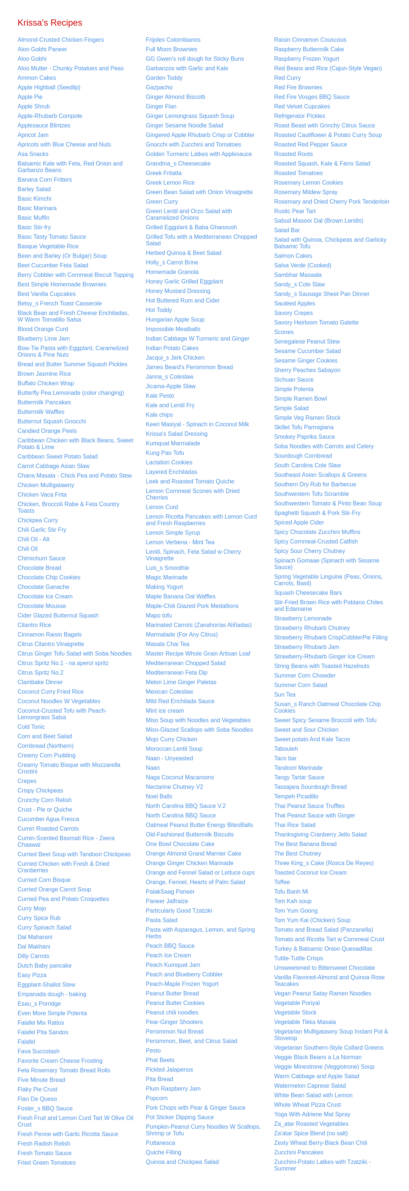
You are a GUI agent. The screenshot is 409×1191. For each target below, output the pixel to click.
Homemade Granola (172, 272)
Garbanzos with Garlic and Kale (187, 68)
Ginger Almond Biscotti (175, 97)
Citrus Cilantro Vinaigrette (51, 644)
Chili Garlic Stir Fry (42, 530)
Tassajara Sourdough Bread (310, 787)
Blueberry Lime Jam (44, 338)
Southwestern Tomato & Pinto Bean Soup (328, 503)
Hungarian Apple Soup (175, 319)
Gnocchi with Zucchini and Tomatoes (193, 144)
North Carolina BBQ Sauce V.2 (186, 806)
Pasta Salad (161, 920)
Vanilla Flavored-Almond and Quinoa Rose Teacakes (329, 980)
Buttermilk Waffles (41, 412)
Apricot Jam (33, 135)
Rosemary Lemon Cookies (308, 182)
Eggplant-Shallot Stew (46, 985)
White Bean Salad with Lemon (313, 1095)
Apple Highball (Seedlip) (49, 87)
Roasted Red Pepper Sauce (310, 144)
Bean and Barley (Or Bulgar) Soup (62, 256)
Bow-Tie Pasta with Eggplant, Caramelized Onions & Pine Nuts (73, 351)
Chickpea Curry (38, 520)
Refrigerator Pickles (300, 116)
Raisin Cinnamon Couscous (310, 40)
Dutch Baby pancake (45, 965)
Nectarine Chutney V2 (174, 787)
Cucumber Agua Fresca (48, 819)
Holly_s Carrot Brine (172, 262)
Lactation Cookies (169, 462)
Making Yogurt (164, 587)
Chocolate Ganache (43, 587)
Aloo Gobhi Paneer (42, 49)
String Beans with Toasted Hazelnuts (321, 666)
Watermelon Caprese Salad (310, 1086)
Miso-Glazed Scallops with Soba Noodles (199, 730)
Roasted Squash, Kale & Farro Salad (322, 163)
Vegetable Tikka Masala (305, 1022)
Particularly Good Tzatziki (179, 911)
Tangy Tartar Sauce (299, 777)
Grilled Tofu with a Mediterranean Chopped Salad (201, 240)
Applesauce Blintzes (44, 125)
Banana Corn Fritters (45, 180)
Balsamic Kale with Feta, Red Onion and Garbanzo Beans (70, 166)
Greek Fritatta (164, 173)
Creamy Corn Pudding (46, 755)
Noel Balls (159, 796)
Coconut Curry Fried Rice (51, 692)
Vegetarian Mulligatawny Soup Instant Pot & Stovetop (331, 1034)
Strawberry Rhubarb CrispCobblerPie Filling (331, 637)
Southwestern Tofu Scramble (311, 494)
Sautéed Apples (294, 303)
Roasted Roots (293, 154)
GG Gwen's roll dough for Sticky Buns (195, 59)
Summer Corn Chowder (305, 675)
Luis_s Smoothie (167, 568)
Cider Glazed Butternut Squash (58, 615)
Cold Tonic (31, 727)
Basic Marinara (37, 208)
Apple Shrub (34, 106)
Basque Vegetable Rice (48, 246)
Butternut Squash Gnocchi (52, 421)
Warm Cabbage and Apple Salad (316, 1076)
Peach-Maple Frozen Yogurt (182, 984)
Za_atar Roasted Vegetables (311, 1124)
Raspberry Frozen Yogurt (306, 59)
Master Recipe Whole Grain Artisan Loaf (198, 653)
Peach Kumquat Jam (173, 965)
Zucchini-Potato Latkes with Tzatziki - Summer (322, 1165)
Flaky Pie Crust (37, 1089)
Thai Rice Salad (295, 825)
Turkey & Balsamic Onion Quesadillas (323, 949)
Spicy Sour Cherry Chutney (309, 551)
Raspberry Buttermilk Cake (309, 49)
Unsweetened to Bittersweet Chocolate (324, 968)
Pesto (153, 1050)
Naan (153, 768)
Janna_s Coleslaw (169, 377)
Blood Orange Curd (43, 329)
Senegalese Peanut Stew (307, 341)
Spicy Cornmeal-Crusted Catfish (316, 541)
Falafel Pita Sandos (43, 1032)
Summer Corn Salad (300, 685)
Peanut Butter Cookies (175, 1003)
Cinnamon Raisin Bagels (50, 634)
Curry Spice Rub (39, 918)
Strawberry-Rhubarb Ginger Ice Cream (324, 656)
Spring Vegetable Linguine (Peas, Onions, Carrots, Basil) (328, 580)
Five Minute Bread (41, 1080)
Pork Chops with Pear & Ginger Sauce (195, 1108)
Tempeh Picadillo (296, 796)
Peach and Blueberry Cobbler (184, 974)
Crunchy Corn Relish (45, 800)
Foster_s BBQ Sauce (45, 1108)
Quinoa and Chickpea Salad (182, 1162)
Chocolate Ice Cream (45, 596)
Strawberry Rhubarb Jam (306, 647)
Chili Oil (28, 549)
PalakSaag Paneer (170, 891)
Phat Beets (160, 1060)
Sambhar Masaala (298, 275)
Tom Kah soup (293, 901)
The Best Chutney (297, 853)
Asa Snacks (33, 154)
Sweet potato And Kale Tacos (312, 739)
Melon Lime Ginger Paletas (181, 682)
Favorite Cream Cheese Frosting (60, 1061)
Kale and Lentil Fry (170, 405)
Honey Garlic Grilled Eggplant (184, 281)
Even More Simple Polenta (52, 1013)
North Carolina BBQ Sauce (181, 815)
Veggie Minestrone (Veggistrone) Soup (324, 1067)
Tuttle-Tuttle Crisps (298, 958)
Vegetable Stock (295, 1012)
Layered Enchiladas (171, 472)
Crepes (27, 781)
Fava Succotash (39, 1051)
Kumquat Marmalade (173, 443)
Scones (284, 332)
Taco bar (285, 758)
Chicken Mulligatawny (46, 485)
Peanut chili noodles (172, 1012)
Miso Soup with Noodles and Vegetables (198, 720)
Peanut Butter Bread (172, 993)
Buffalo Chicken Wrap (46, 383)
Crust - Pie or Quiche (45, 809)
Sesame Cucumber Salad (307, 351)
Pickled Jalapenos (169, 1069)
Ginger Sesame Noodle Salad (184, 125)
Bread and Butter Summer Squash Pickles (72, 364)
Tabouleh (286, 749)
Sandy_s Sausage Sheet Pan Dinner (322, 294)
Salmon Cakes (293, 256)
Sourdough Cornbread (303, 456)
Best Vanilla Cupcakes (47, 294)
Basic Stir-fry (34, 227)
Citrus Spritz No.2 (40, 672)
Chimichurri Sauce (42, 558)
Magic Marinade (166, 577)
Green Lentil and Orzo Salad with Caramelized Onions (189, 214)
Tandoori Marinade (298, 768)
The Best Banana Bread (305, 844)
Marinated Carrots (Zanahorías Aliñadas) (199, 625)
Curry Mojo (32, 908)
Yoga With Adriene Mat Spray (312, 1114)
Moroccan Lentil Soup (174, 749)
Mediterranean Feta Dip (176, 672)
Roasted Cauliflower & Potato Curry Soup (328, 135)
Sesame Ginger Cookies (306, 360)
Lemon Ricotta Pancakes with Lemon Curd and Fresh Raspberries (201, 519)
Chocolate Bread (39, 568)
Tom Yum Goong (296, 911)
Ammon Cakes (37, 78)
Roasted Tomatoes (298, 173)
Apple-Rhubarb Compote (50, 116)
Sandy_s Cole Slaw (299, 284)
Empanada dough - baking (52, 994)
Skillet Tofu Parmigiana (304, 427)
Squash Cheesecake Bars (308, 593)
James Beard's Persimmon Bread (189, 367)
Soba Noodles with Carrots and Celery (324, 446)
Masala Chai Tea (167, 644)
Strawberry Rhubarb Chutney (312, 628)
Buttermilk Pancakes (44, 402)
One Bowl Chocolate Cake (180, 844)
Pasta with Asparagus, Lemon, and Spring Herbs (200, 933)
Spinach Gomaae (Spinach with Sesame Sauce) (326, 563)
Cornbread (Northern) (46, 746)
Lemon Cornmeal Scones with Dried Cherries (192, 494)
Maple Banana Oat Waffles (180, 596)
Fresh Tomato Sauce (44, 1153)
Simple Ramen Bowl (300, 399)
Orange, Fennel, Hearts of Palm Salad (195, 882)
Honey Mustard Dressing (178, 291)
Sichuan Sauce (294, 379)
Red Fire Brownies (298, 87)
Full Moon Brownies (171, 49)
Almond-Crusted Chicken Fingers (61, 40)
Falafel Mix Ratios (41, 1023)
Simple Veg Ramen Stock (307, 418)
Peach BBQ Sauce (170, 946)
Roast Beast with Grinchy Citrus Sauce (324, 125)
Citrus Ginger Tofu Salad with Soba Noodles (75, 653)
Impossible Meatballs (173, 329)
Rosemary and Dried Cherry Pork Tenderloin (332, 201)
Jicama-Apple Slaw (171, 386)
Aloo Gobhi (32, 59)
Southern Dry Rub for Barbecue (315, 484)
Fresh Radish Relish (44, 1143)
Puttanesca (160, 1143)
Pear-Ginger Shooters (174, 1022)
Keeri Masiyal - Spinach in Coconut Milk (197, 424)
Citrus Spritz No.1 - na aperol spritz (63, 663)
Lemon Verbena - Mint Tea (180, 542)
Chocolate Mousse (42, 606)
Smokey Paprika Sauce (304, 437)
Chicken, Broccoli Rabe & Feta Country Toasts (68, 507)
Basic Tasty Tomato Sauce (52, 237)
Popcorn (157, 1098)
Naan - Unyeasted (169, 758)
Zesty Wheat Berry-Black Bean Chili (320, 1143)
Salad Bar (287, 230)
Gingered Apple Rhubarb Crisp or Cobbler (200, 135)
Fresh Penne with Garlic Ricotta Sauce (68, 1134)
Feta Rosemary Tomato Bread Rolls (64, 1070)
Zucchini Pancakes (298, 1152)
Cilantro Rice (34, 625)
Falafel (26, 1042)
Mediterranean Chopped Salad (186, 663)
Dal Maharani (35, 937)
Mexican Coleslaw (169, 692)
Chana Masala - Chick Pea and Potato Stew (75, 475)
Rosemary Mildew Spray (306, 192)
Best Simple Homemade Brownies (62, 284)
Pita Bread (159, 1079)
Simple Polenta (294, 389)
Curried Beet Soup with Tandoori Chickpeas (74, 854)
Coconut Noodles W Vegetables (59, 701)
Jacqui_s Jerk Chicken (175, 358)
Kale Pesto (160, 396)
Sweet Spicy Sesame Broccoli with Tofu (325, 720)
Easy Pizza (32, 975)
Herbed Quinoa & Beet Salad (183, 253)
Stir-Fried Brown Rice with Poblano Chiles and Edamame (328, 605)
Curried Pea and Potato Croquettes (63, 899)
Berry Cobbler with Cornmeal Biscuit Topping (76, 275)
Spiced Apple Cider (299, 522)
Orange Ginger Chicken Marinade (189, 863)
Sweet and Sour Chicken (306, 730)
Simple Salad (291, 408)
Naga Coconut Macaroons (180, 777)
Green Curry (162, 201)
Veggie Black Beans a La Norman (318, 1057)
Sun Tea (284, 694)
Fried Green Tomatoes (47, 1163)
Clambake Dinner (40, 682)
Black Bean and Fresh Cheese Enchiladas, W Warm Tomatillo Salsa (73, 316)
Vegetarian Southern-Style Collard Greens (329, 1048)
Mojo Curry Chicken (171, 739)
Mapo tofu (159, 615)
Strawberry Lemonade (303, 618)
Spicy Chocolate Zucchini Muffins (317, 532)
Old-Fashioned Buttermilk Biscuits (190, 834)
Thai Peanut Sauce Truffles (309, 806)
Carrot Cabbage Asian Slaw (54, 466)
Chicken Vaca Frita (42, 494)
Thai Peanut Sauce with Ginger (314, 815)
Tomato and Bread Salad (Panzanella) (323, 930)
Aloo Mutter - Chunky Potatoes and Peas (71, 68)
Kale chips (159, 415)
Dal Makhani (34, 946)
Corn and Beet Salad (45, 736)
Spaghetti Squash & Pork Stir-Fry (317, 513)
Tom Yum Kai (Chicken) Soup (312, 920)
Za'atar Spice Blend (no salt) (311, 1133)
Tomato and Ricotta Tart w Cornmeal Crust (329, 939)
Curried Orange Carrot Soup (54, 889)
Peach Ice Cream (168, 955)
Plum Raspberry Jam (173, 1089)
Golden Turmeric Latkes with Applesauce (199, 154)
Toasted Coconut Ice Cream (310, 872)
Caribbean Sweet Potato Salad (58, 456)
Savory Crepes (293, 313)
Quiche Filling (163, 1152)
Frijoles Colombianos (173, 40)
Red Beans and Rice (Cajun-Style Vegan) (328, 68)
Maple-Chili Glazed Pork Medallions (192, 606)
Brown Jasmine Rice (44, 374)
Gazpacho (159, 87)
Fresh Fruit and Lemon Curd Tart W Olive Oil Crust (75, 1121)
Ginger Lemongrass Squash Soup (190, 116)
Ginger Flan (161, 106)
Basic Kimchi (34, 199)
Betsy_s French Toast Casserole (60, 303)
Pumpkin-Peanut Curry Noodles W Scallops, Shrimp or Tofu (203, 1130)
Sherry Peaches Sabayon (307, 370)
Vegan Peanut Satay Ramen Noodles (322, 993)
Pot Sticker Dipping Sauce (180, 1117)
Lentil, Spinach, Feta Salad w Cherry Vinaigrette (193, 555)
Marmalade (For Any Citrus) (182, 634)
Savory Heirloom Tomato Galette (316, 322)
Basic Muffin (33, 218)
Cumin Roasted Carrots (48, 828)
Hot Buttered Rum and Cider (183, 300)
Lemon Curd (162, 507)
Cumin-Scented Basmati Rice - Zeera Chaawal (66, 841)
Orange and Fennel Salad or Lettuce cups (200, 872)
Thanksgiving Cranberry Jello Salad (320, 834)
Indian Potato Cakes (172, 348)
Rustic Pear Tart (295, 211)
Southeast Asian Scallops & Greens (320, 475)
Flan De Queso (37, 1099)
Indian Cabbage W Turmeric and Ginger (197, 338)
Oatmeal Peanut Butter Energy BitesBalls (199, 825)
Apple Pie (30, 97)
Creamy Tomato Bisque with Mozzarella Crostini (69, 768)
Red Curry (287, 78)
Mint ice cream (165, 711)
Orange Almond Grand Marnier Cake (193, 853)
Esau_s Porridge (39, 1004)
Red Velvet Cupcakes (302, 106)
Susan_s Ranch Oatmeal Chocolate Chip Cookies (327, 707)
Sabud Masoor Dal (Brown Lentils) (319, 221)
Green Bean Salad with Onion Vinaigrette (199, 192)
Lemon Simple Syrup (173, 533)
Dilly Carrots (33, 956)
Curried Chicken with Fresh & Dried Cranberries (63, 867)
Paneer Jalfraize (167, 901)
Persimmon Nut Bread (174, 1031)
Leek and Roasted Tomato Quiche (190, 481)
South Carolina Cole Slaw (307, 465)
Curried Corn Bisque (44, 880)
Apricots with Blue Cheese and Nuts (64, 144)
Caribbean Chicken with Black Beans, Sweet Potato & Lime (75, 443)
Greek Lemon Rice (170, 182)
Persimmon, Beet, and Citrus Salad (191, 1041)
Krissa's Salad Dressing (176, 434)
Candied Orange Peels (47, 431)
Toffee (282, 882)
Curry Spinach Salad (44, 927)
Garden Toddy (164, 78)
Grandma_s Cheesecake (178, 163)
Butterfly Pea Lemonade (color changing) (71, 393)
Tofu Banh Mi (291, 891)
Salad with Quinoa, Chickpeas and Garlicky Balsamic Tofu (330, 243)
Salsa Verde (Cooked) (303, 265)
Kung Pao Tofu (165, 453)
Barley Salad (34, 189)
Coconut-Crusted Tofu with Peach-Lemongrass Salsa (62, 714)
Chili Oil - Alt (33, 539)
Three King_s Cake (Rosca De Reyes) (324, 863)
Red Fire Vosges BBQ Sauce (312, 97)
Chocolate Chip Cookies (49, 577)
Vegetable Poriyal (297, 1003)
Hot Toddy (159, 310)
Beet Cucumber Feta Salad (53, 265)
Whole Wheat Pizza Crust (307, 1105)
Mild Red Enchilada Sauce (180, 701)
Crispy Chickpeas (40, 790)
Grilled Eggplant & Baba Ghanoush (191, 227)
